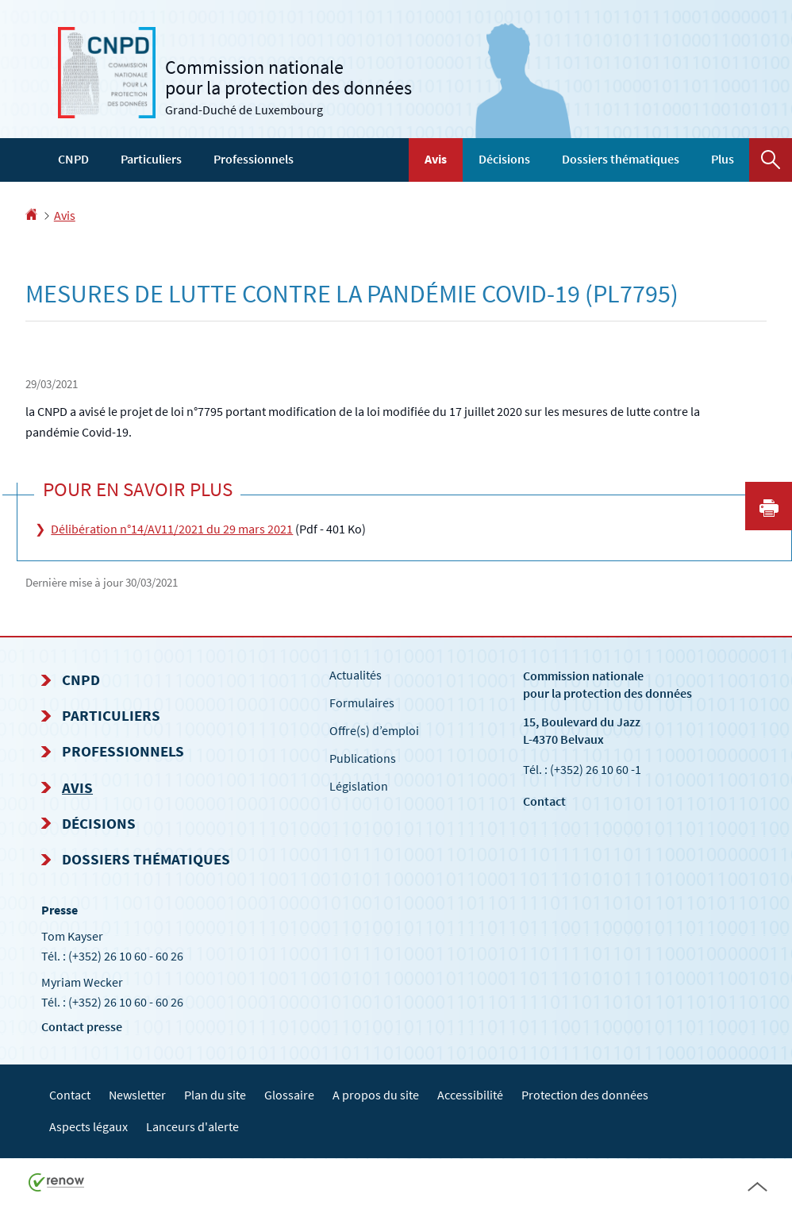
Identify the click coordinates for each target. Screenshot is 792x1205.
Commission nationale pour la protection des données (607, 684)
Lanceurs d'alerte (192, 1126)
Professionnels (253, 159)
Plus (722, 159)
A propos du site (376, 1095)
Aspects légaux (88, 1126)
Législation (358, 786)
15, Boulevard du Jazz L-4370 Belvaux (581, 730)
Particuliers (151, 159)
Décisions (504, 159)
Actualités (355, 675)
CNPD (73, 159)
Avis (436, 159)
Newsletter (137, 1095)
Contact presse (81, 1026)
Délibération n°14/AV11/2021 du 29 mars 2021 (172, 529)
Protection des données (584, 1095)
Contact (544, 801)
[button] (770, 160)
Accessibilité (470, 1095)
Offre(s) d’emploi (374, 730)
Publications (362, 758)
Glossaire (289, 1095)
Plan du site (215, 1095)
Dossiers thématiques (620, 159)
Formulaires (361, 702)
